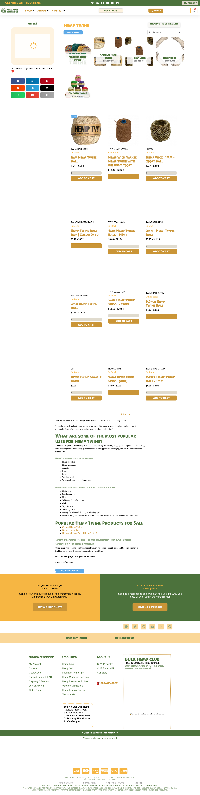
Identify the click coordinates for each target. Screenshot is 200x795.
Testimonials (68, 694)
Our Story (102, 673)
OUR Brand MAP (106, 668)
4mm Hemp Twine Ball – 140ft (121, 232)
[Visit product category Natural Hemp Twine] (108, 52)
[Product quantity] (86, 173)
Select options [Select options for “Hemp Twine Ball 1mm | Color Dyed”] (86, 245)
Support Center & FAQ (40, 677)
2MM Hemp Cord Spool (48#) (121, 379)
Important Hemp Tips (73, 673)
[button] (30, 11)
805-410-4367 (109, 683)
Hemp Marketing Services (75, 677)
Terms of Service (65, 783)
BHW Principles (105, 664)
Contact (33, 668)
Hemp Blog (68, 664)
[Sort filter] (164, 32)
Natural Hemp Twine (72, 530)
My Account (35, 664)
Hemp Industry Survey (73, 690)
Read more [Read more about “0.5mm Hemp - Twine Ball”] (161, 316)
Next (127, 414)
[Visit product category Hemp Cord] (170, 52)
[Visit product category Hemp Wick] (139, 52)
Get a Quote (35, 673)
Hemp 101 (67, 668)
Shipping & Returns (39, 681)
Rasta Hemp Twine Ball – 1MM (160, 379)
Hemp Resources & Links (75, 681)
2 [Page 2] (121, 414)
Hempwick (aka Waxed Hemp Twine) (79, 533)
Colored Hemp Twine (72, 527)
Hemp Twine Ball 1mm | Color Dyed (85, 232)
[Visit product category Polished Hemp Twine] (78, 52)
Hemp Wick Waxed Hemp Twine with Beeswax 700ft (122, 161)
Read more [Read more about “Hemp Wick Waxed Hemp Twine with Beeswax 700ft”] (123, 176)
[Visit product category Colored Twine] (78, 88)
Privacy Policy (89, 783)
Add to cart (86, 178)
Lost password (36, 686)
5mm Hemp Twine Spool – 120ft (121, 302)
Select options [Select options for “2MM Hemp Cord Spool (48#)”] (124, 392)
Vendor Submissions (72, 686)
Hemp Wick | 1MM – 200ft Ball (160, 159)
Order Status (35, 690)
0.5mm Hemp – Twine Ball (156, 303)
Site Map (138, 783)
